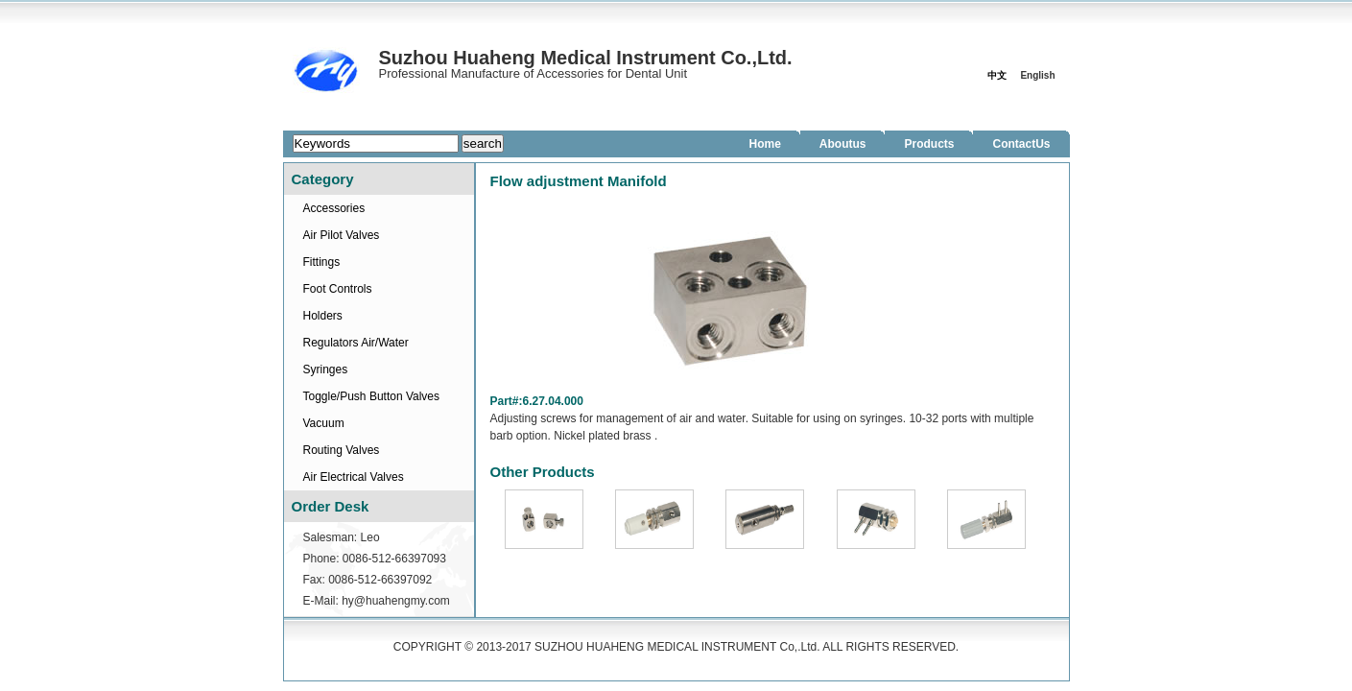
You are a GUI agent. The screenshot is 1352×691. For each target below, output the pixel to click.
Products (929, 144)
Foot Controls (337, 289)
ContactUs (1021, 144)
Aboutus (842, 144)
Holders (323, 315)
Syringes (325, 369)
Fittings (322, 262)
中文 (997, 75)
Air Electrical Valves (353, 477)
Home (764, 144)
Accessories (334, 208)
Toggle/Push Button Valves (371, 396)
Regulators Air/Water (356, 342)
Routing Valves (341, 450)
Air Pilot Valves (341, 235)
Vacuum (323, 423)
